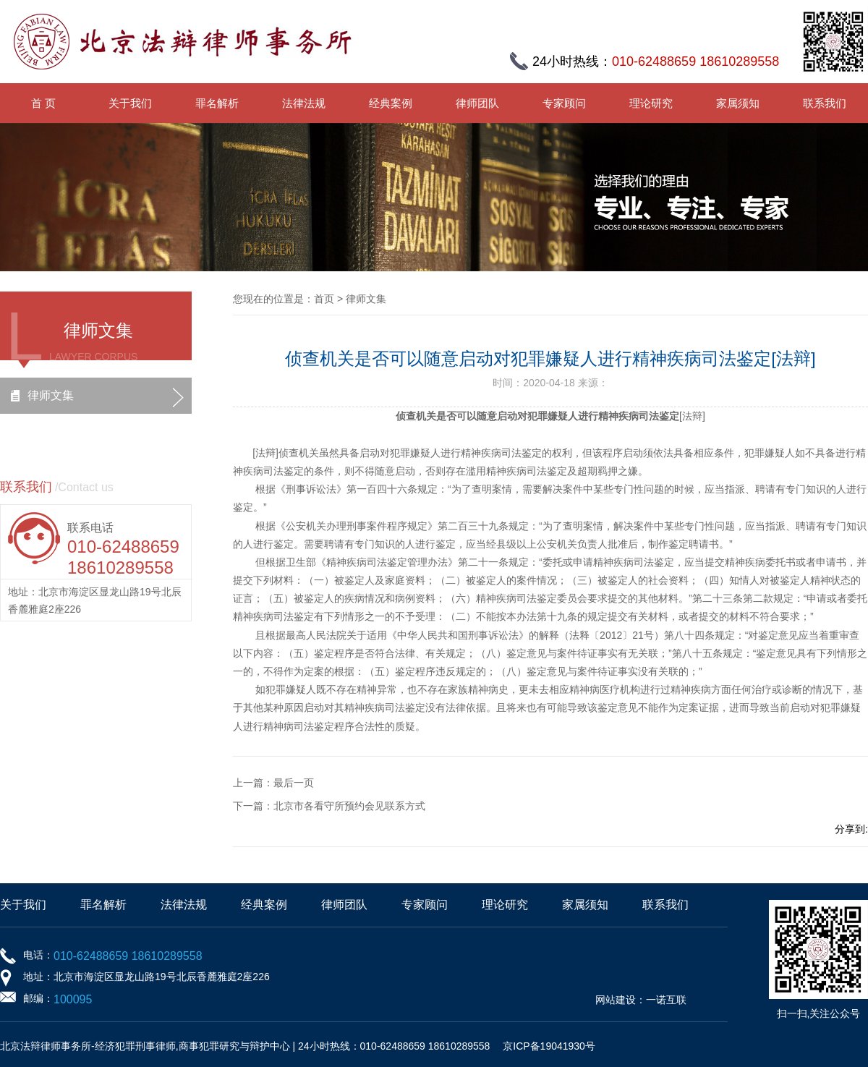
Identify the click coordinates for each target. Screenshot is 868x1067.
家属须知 (738, 103)
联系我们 (824, 103)
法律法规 (304, 103)
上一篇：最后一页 (273, 782)
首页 (324, 299)
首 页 (43, 103)
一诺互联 (666, 1000)
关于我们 (130, 103)
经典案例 (390, 103)
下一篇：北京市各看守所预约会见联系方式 (329, 806)
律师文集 (50, 395)
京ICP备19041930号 (549, 1046)
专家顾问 (564, 103)
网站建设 (615, 1000)
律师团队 (477, 103)
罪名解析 (217, 103)
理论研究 (651, 103)
